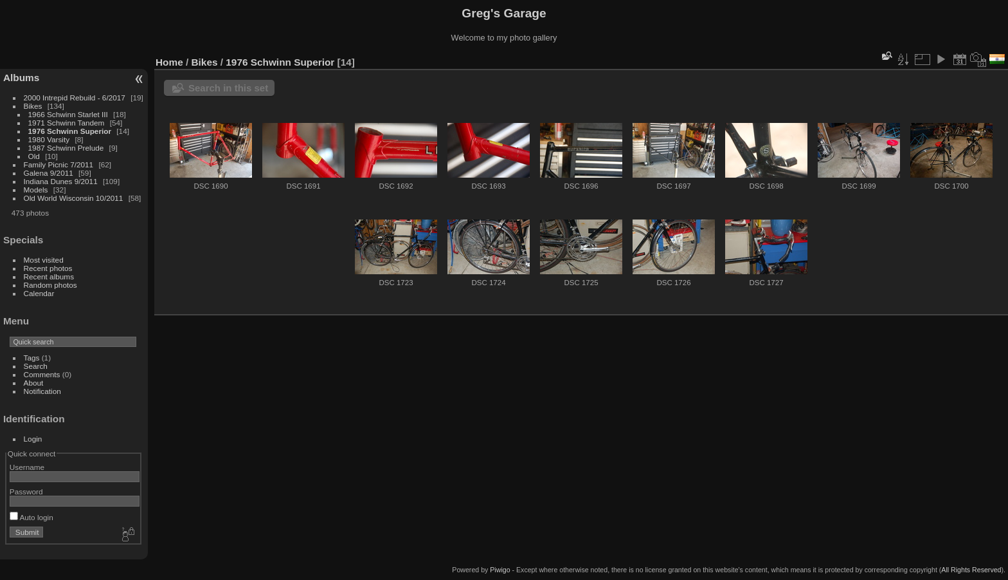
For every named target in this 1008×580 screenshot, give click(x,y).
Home (169, 62)
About (34, 383)
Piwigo (500, 570)
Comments (42, 374)
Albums (21, 77)
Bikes (33, 106)
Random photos (50, 285)
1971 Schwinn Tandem (66, 122)
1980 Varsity (49, 139)
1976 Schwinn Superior (69, 131)
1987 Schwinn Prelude (66, 148)
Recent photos (48, 268)
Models (36, 189)
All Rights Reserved (971, 570)
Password (26, 491)
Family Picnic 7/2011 (59, 164)
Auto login (31, 517)
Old (34, 156)
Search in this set (228, 87)
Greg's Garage (504, 13)
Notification (42, 391)
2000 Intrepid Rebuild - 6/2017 (74, 97)
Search (36, 366)
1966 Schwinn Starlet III (68, 114)
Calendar (39, 293)
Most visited (44, 260)
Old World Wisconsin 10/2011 (73, 198)
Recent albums (49, 276)
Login (33, 439)
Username (27, 467)
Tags (32, 357)
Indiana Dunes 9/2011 (61, 181)
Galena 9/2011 (48, 173)
